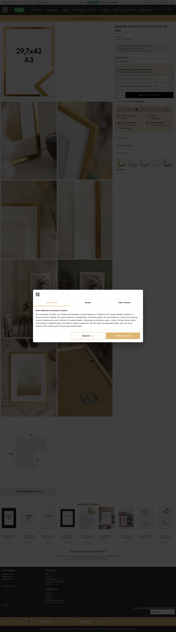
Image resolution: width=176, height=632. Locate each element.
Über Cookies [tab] (125, 302)
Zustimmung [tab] (51, 302)
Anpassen (88, 336)
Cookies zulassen (123, 336)
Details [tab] (88, 302)
